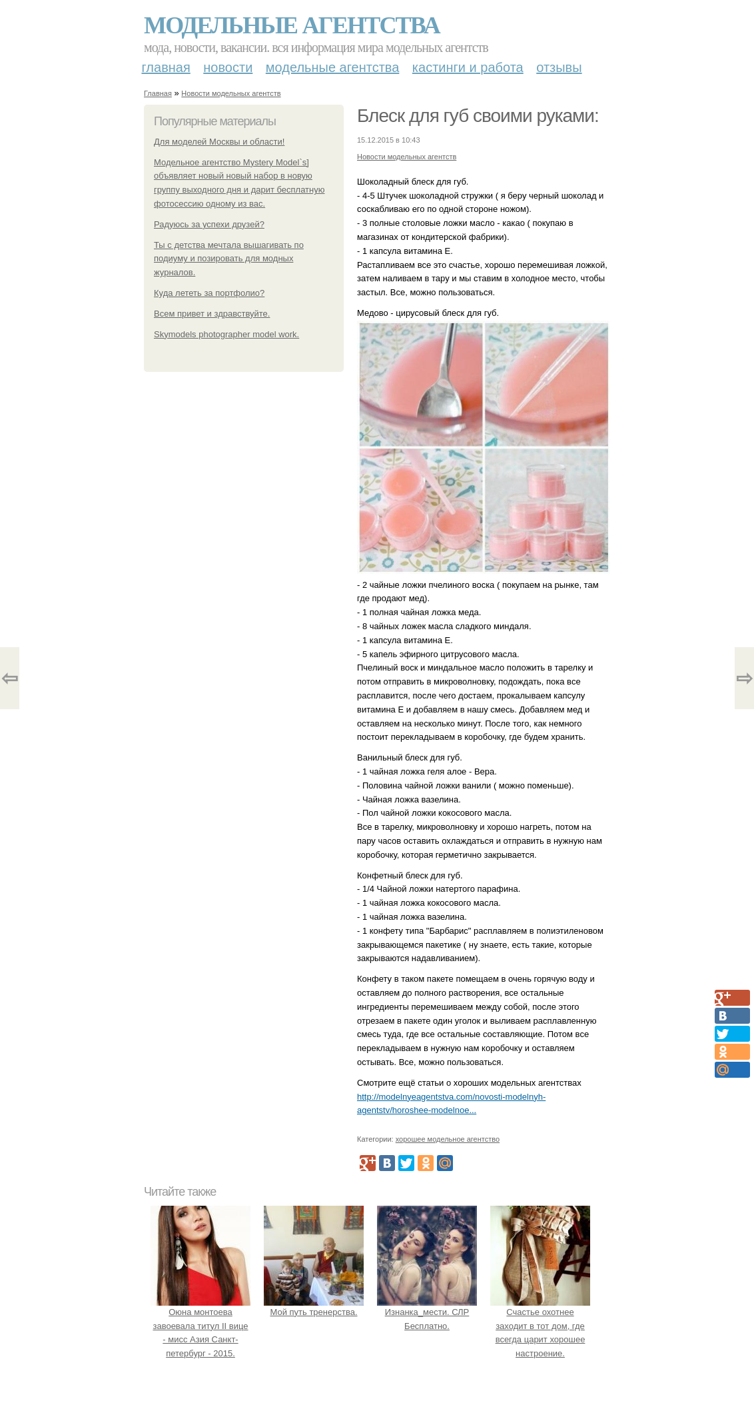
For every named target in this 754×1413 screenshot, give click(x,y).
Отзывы (558, 67)
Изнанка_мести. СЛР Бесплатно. (427, 1312)
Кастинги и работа (468, 67)
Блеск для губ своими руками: (478, 115)
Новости (227, 67)
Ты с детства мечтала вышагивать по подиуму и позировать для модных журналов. (229, 259)
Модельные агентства (292, 25)
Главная (166, 67)
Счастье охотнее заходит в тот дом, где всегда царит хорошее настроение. (540, 1325)
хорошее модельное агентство (448, 1139)
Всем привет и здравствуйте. (212, 314)
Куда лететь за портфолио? (209, 293)
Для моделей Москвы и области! (219, 142)
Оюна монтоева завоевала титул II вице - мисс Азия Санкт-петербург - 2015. (200, 1325)
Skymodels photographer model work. (226, 334)
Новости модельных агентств (230, 93)
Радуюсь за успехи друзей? (209, 224)
